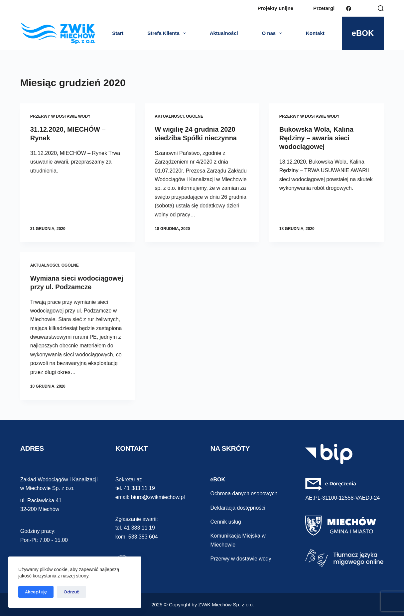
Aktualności (224, 33)
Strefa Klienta (168, 33)
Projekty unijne (276, 8)
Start (117, 33)
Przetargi (324, 8)
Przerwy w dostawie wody (240, 558)
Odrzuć (71, 592)
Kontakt (315, 33)
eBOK (363, 33)
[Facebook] (348, 8)
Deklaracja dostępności (237, 508)
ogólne (194, 116)
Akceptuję (36, 592)
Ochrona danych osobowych (244, 493)
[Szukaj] (381, 8)
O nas (273, 33)
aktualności (169, 116)
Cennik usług (225, 522)
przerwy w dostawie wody (60, 116)
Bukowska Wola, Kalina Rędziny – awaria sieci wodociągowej (316, 138)
